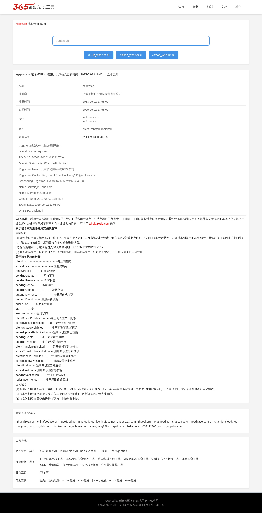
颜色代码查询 (71, 464)
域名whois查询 (69, 451)
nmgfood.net (86, 421)
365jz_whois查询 (98, 55)
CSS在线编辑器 (50, 464)
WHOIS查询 (181, 218)
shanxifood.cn (180, 421)
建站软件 (54, 480)
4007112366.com (151, 426)
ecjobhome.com (78, 426)
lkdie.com (133, 426)
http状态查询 (88, 451)
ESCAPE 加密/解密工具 (80, 458)
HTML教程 (68, 480)
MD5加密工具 (190, 458)
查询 (181, 6)
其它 (238, 6)
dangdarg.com (25, 426)
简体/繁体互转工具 (109, 458)
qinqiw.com (59, 426)
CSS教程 (83, 480)
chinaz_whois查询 (131, 55)
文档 (224, 6)
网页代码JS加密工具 (136, 458)
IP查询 (103, 451)
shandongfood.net (225, 421)
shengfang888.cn (100, 426)
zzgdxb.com (43, 426)
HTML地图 (151, 500)
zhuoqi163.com (126, 421)
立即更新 (112, 74)
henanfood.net (161, 421)
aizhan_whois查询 (163, 55)
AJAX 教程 (116, 480)
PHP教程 (130, 480)
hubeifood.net (68, 421)
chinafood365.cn (47, 421)
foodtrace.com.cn (201, 421)
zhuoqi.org (144, 421)
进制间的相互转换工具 (165, 458)
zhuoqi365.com (26, 421)
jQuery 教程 (99, 480)
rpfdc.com (119, 426)
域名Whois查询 (37, 23)
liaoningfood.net (105, 421)
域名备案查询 (48, 451)
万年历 (44, 472)
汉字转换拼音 (90, 464)
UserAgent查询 (119, 451)
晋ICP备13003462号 (95, 136)
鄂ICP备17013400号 (151, 504)
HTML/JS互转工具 (51, 458)
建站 (43, 480)
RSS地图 (138, 500)
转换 (196, 6)
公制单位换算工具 (112, 464)
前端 (210, 6)
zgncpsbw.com (173, 426)
